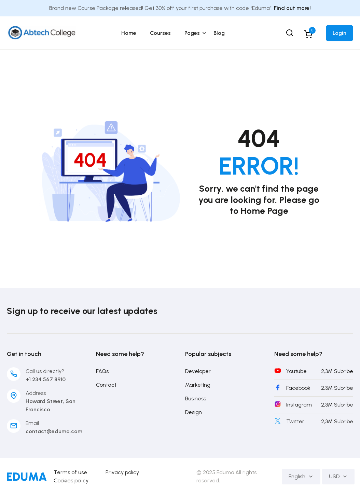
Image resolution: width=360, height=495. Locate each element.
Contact (106, 385)
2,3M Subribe (337, 371)
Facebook (298, 388)
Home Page (264, 210)
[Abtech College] (41, 32)
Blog (219, 33)
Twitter (295, 421)
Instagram (299, 404)
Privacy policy (122, 472)
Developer (198, 371)
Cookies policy (71, 480)
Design (193, 412)
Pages (192, 33)
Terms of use (70, 472)
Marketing (197, 385)
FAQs (102, 371)
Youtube (296, 371)
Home (128, 33)
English (301, 476)
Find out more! (292, 8)
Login (339, 33)
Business (195, 398)
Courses (160, 33)
